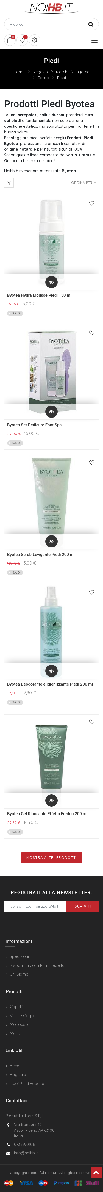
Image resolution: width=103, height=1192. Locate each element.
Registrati (19, 1074)
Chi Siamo (19, 974)
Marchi (62, 71)
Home (18, 71)
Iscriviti (82, 906)
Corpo (43, 77)
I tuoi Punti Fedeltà (27, 1083)
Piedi (61, 77)
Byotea (83, 71)
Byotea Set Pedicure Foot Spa (34, 424)
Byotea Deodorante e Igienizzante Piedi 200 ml (50, 684)
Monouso (19, 1024)
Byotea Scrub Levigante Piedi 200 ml (40, 554)
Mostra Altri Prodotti (51, 857)
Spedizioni (19, 956)
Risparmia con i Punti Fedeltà (37, 965)
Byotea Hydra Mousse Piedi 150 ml (39, 295)
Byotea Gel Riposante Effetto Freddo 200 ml (47, 813)
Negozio (40, 71)
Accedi (16, 1065)
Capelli (16, 1006)
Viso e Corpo (22, 1015)
